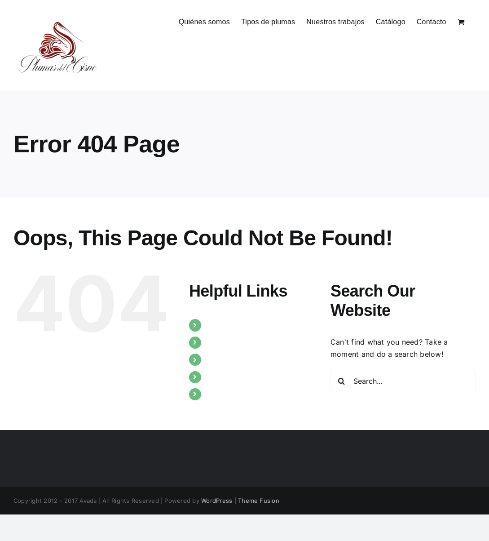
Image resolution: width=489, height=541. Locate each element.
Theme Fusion (258, 500)
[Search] (341, 381)
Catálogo (222, 376)
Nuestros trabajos (237, 359)
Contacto (222, 394)
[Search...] (403, 381)
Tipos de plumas (235, 342)
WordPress (216, 500)
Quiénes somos (232, 324)
